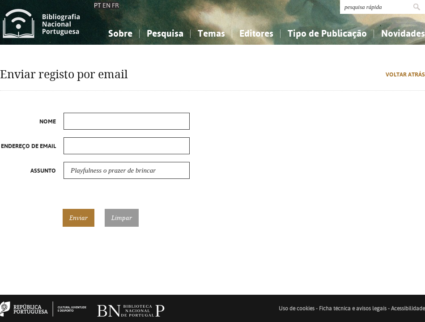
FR (115, 5)
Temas (211, 33)
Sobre (120, 33)
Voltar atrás (405, 74)
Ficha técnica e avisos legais (353, 308)
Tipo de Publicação (327, 33)
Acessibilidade (408, 308)
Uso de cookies (296, 308)
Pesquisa (165, 33)
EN (106, 5)
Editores (256, 33)
